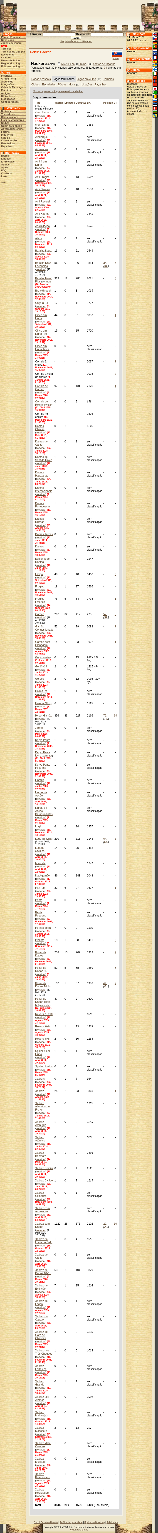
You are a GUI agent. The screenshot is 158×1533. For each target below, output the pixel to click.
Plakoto (39, 940)
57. (105, 614)
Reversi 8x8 (42, 1038)
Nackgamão (42, 875)
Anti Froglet (42, 177)
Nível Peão (68, 64)
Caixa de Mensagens (13, 87)
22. (105, 1223)
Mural (72, 84)
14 (115, 715)
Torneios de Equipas (13, 51)
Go (37, 657)
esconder (133, 83)
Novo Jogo (7, 40)
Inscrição (6, 75)
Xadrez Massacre (41, 1429)
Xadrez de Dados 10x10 (43, 1271)
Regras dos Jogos (12, 63)
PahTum (40, 887)
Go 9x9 (39, 678)
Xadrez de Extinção (41, 1287)
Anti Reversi (42, 201)
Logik (38, 826)
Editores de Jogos (12, 66)
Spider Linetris (44, 1066)
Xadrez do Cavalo (41, 1318)
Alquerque (41, 137)
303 (4, 45)
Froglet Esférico (40, 600)
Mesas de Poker (10, 60)
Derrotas (81, 102)
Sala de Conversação (9, 139)
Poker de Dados (40, 954)
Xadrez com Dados (42, 1225)
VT (115, 102)
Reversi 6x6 (42, 1026)
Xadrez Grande (39, 1383)
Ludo (38, 838)
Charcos (6, 57)
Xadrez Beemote (40, 1154)
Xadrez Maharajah (41, 1414)
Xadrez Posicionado (42, 1476)
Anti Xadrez (42, 213)
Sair (3, 182)
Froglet (39, 586)
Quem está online (11, 126)
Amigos (5, 93)
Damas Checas (39, 427)
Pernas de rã (43, 927)
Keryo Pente (42, 740)
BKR (89, 102)
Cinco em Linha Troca (42, 348)
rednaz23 (133, 108)
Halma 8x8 (41, 691)
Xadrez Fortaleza (41, 1367)
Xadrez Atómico (40, 1139)
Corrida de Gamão (41, 387)
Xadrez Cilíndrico (41, 1194)
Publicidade (112, 1522)
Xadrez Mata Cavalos (43, 1445)
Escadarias (7, 54)
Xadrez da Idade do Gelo (43, 1241)
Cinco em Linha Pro (41, 332)
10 (115, 1223)
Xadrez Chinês (44, 1168)
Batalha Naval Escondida (43, 264)
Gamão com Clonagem (42, 643)
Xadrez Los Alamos (42, 1398)
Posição (108, 102)
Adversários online (12, 128)
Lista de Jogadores (12, 120)
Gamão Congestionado (44, 628)
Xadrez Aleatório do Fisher (42, 1106)
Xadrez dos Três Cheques (43, 1352)
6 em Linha (42, 124)
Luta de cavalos (39, 849)
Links (4, 176)
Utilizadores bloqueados (8, 97)
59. (106, 617)
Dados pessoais (41, 79)
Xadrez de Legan (41, 1302)
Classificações (9, 117)
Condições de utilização (46, 1522)
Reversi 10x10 (44, 1014)
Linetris (39, 780)
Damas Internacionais (43, 489)
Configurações (10, 101)
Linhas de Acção (41, 794)
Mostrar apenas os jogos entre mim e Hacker (58, 91)
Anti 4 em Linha (41, 163)
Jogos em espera (11, 43)
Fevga (39, 574)
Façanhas (7, 146)
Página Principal (11, 37)
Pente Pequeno (40, 914)
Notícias (6, 111)
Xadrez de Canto (41, 1256)
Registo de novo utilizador (76, 41)
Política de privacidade (71, 1522)
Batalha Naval (43, 250)
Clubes (5, 123)
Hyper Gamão (43, 715)
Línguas (6, 158)
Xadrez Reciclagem (42, 1491)
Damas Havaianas (41, 474)
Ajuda (4, 167)
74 (105, 67)
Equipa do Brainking (94, 1522)
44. (105, 983)
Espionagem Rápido (42, 560)
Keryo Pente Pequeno (42, 766)
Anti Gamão (42, 189)
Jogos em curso (86, 79)
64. (105, 838)
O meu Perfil (8, 78)
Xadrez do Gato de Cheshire (41, 1335)
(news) (115, 58)
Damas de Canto (41, 443)
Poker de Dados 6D (41, 969)
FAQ (3, 170)
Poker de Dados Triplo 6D (42, 1002)
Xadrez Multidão (40, 1460)
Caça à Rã (41, 303)
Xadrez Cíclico (44, 1180)
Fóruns (5, 131)
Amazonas (41, 149)
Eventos (6, 90)
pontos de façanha (104, 64)
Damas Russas (39, 520)
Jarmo (39, 727)
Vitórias (59, 102)
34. (105, 263)
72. (105, 715)
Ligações (86, 84)
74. (106, 718)
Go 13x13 (41, 666)
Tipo (37, 102)
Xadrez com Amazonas (42, 1210)
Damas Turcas (44, 534)
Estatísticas (8, 143)
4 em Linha (42, 112)
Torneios (6, 48)
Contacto (6, 173)
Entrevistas (8, 161)
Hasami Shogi (43, 703)
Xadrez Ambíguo (40, 1123)
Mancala (40, 863)
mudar (142, 40)
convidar (41, 115)
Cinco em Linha (41, 317)
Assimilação (42, 226)
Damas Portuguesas (42, 505)
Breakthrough (43, 290)
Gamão (39, 614)
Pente (38, 900)
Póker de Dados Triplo (42, 985)
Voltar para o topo (79, 1529)
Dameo (39, 546)
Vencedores (8, 114)
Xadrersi (40, 1078)
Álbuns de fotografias (7, 83)
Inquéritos (7, 134)
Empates (69, 102)
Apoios (5, 164)
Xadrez (39, 1091)
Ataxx (38, 238)
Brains (5, 155)
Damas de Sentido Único (43, 458)
